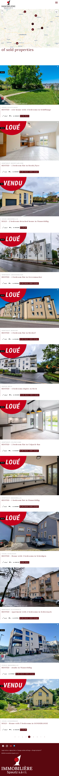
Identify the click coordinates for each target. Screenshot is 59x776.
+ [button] (2, 11)
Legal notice (5, 750)
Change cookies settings (23, 750)
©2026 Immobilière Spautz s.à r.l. (10, 753)
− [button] (2, 13)
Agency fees (13, 750)
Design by (36, 750)
